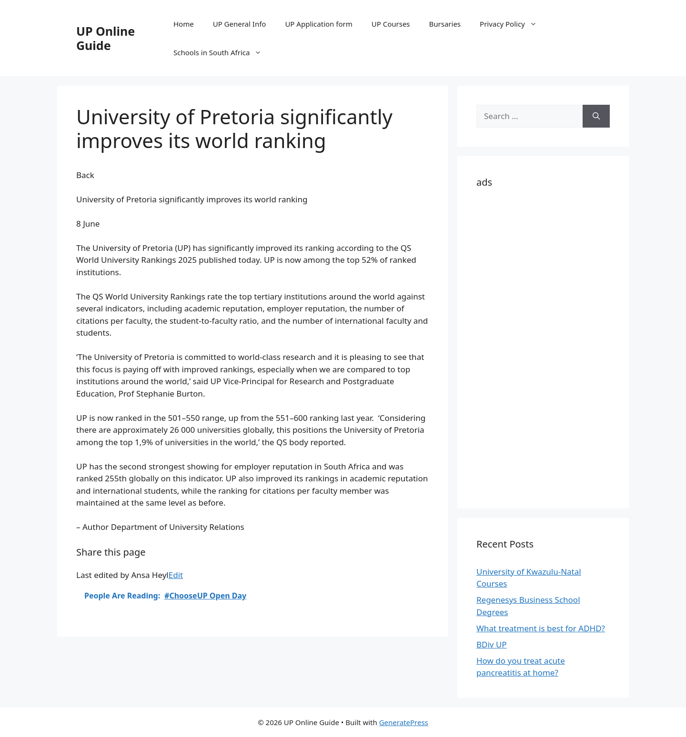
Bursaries (445, 24)
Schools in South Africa (222, 52)
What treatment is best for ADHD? (540, 628)
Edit (176, 574)
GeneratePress (403, 722)
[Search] (596, 116)
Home (183, 24)
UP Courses (391, 24)
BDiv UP (491, 644)
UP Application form (318, 24)
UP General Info (239, 24)
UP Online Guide (105, 38)
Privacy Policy (513, 24)
